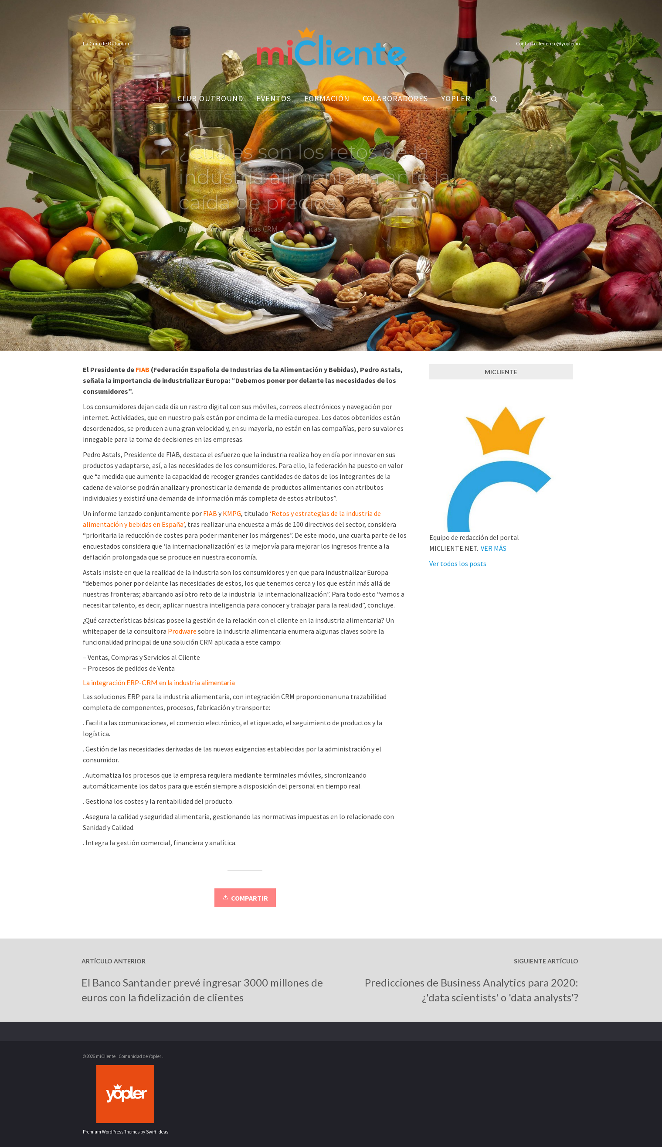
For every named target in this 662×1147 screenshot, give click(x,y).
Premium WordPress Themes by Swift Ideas (125, 1132)
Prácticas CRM (255, 232)
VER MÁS (493, 548)
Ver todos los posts (457, 563)
